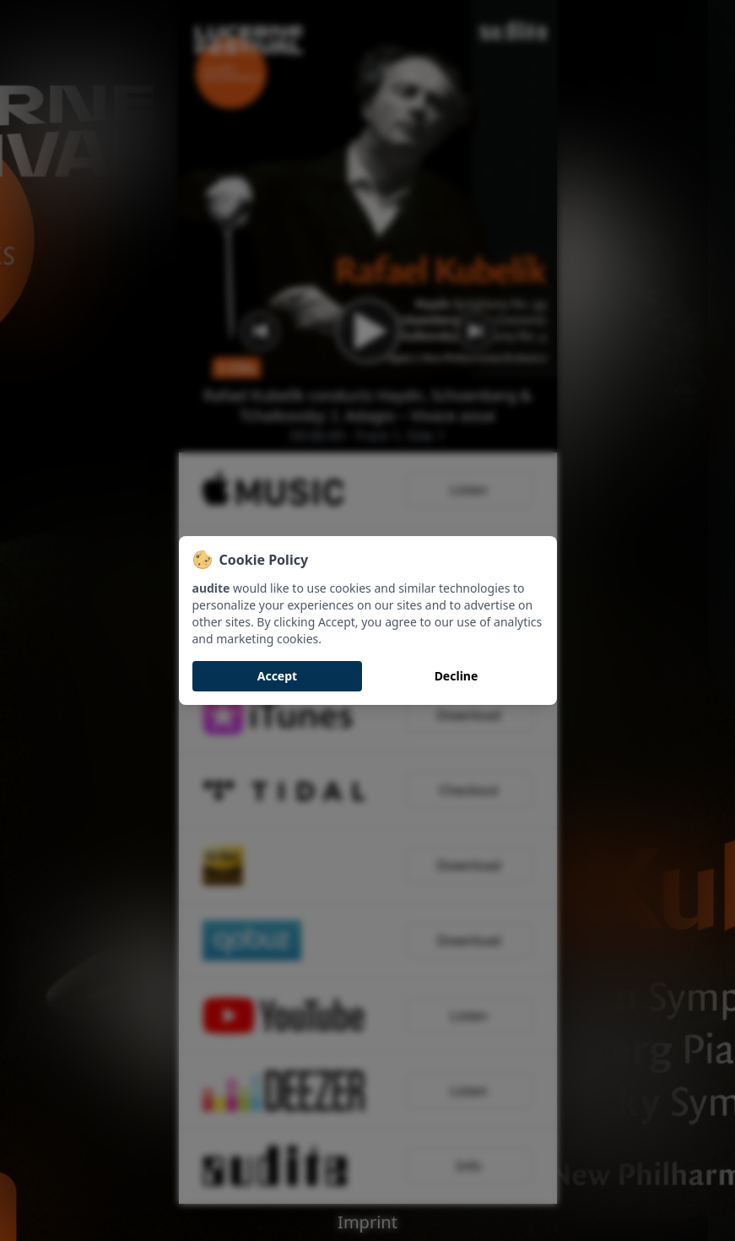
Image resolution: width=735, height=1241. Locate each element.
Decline (456, 676)
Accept (277, 676)
